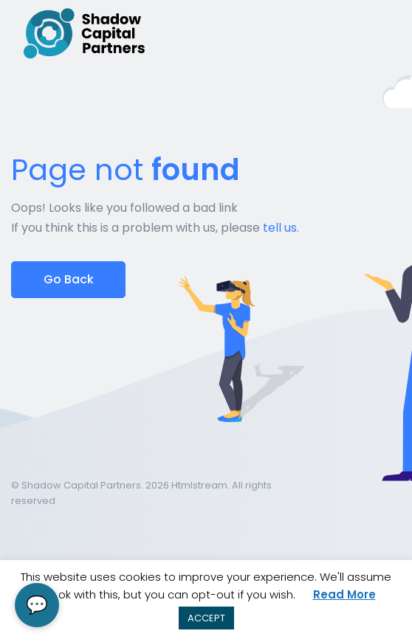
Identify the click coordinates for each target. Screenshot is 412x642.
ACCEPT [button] (206, 618)
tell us (280, 227)
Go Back (69, 279)
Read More (344, 594)
